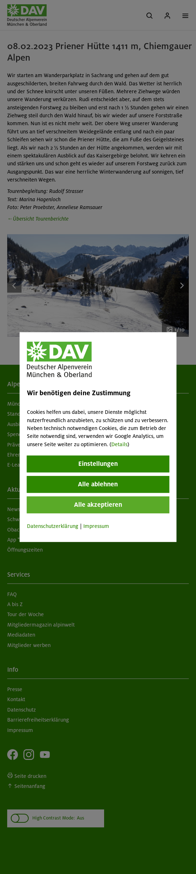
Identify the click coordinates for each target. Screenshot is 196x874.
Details (119, 444)
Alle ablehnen (98, 484)
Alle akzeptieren (98, 505)
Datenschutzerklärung (52, 526)
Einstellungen (98, 464)
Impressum (96, 526)
